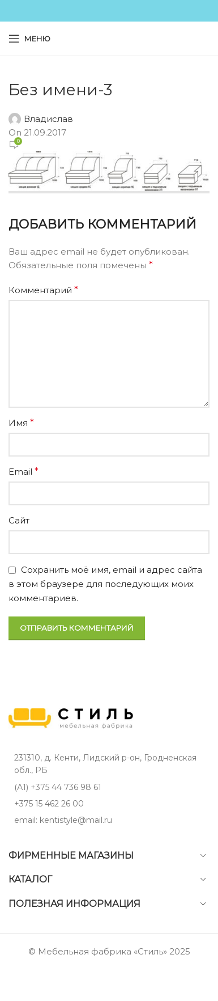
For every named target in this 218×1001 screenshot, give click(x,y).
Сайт (18, 520)
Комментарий (43, 290)
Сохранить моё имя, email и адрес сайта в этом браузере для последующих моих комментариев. (105, 583)
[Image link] (70, 717)
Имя (21, 422)
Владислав (48, 118)
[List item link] (109, 787)
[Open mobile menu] (29, 38)
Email (23, 471)
